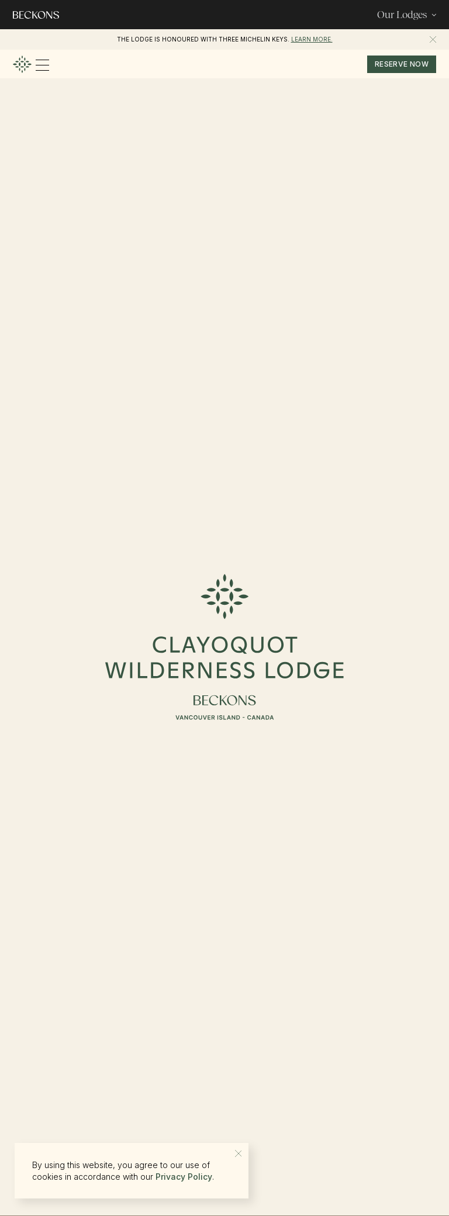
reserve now (402, 64)
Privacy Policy (184, 1177)
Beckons (305, 39)
